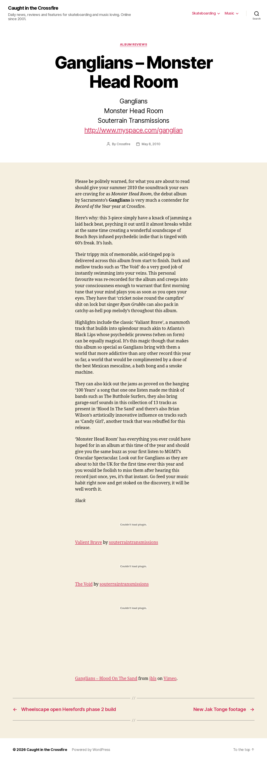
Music (229, 13)
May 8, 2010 (151, 144)
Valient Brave (88, 542)
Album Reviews (133, 44)
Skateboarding (204, 13)
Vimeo (170, 678)
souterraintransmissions (133, 542)
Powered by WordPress (91, 749)
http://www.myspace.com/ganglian (133, 130)
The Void (84, 584)
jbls (152, 678)
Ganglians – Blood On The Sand (106, 678)
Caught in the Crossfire (33, 8)
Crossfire (123, 144)
